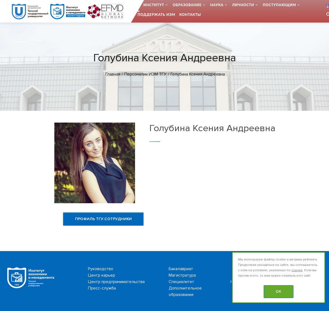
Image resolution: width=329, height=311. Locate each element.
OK (278, 291)
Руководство (100, 268)
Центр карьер (101, 275)
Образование (187, 5)
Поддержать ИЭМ (156, 14)
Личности (243, 5)
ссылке (297, 270)
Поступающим (279, 5)
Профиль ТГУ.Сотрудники (103, 219)
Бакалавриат (181, 268)
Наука (216, 5)
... (138, 5)
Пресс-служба (102, 288)
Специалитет (181, 281)
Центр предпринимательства (116, 281)
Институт (153, 5)
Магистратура (182, 275)
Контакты (190, 14)
